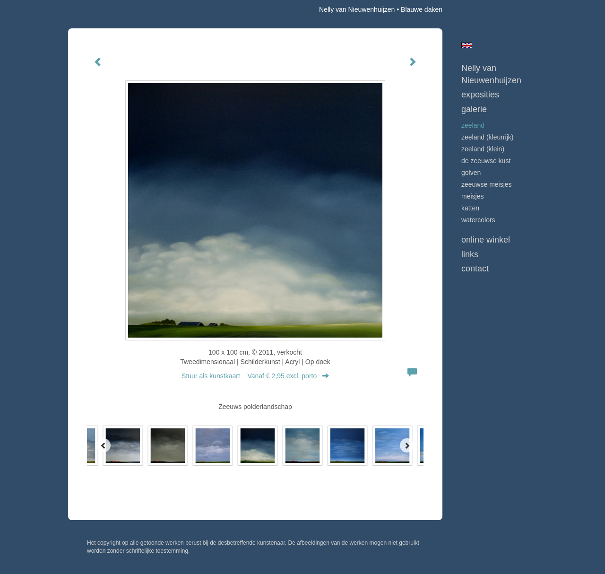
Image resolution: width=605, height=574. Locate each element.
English (466, 45)
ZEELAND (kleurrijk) (487, 137)
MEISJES (472, 196)
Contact (475, 268)
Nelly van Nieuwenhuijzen (357, 9)
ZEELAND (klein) (482, 149)
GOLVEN (471, 172)
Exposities (480, 94)
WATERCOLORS (478, 220)
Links (469, 254)
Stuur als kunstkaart (255, 376)
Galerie (474, 109)
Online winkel (485, 239)
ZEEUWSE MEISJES (486, 184)
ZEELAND (472, 125)
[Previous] (103, 445)
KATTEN (470, 208)
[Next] (407, 445)
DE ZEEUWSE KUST (485, 161)
